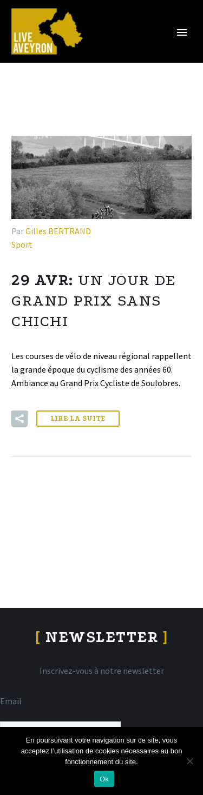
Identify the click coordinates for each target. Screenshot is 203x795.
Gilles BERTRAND (58, 231)
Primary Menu (182, 32)
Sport (21, 244)
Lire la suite (78, 418)
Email (11, 700)
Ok (104, 779)
